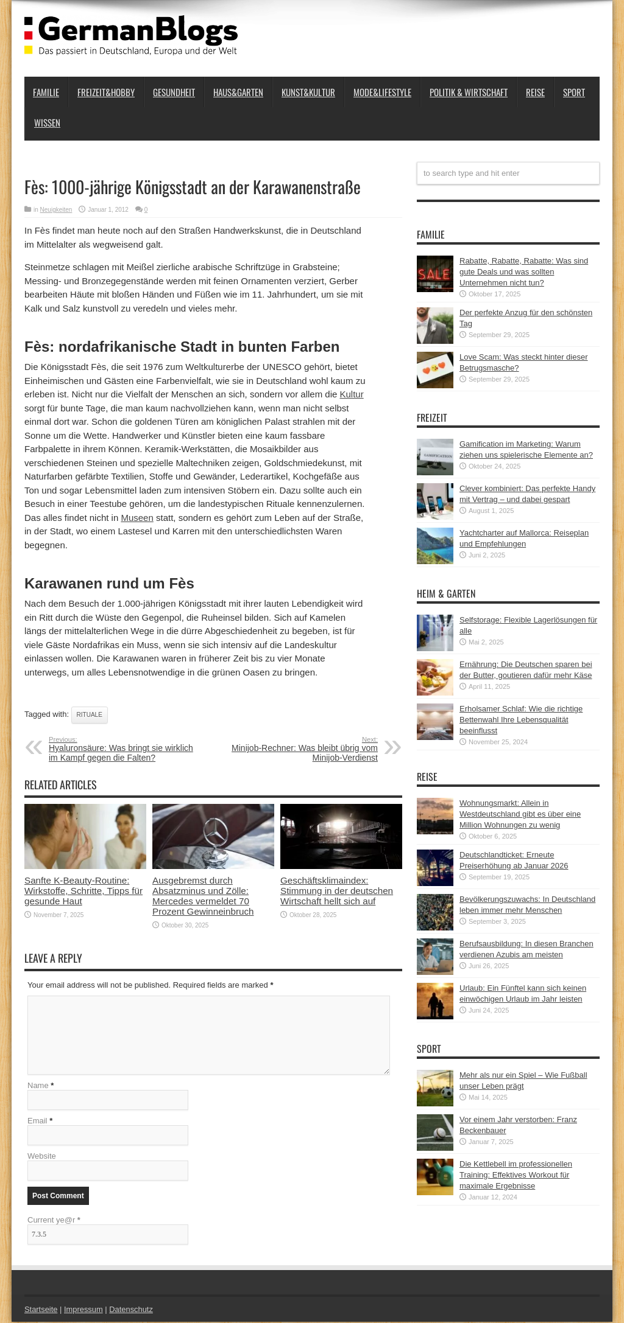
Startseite (41, 1310)
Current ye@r (53, 1221)
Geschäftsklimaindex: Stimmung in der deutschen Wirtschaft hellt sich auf (336, 890)
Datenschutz (132, 1310)
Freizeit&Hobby (106, 92)
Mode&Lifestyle (382, 92)
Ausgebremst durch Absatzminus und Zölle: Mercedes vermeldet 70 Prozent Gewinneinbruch (203, 895)
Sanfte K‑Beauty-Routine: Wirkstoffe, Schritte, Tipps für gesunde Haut (83, 890)
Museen (137, 517)
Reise (535, 92)
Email (37, 1121)
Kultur (352, 394)
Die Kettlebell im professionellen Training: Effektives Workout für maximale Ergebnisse (515, 1174)
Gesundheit (174, 92)
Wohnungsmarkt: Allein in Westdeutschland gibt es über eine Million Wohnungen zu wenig (520, 813)
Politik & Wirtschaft (469, 92)
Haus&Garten (238, 92)
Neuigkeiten (56, 209)
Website (41, 1157)
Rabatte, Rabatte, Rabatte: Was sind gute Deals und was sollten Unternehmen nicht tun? (523, 271)
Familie (46, 92)
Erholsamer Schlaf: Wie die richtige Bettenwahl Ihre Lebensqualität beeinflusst (521, 719)
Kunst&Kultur (308, 92)
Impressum (84, 1310)
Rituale (89, 714)
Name (38, 1086)
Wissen (47, 122)
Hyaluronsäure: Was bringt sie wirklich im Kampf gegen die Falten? (123, 749)
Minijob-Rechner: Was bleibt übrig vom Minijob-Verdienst (303, 749)
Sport (574, 92)
